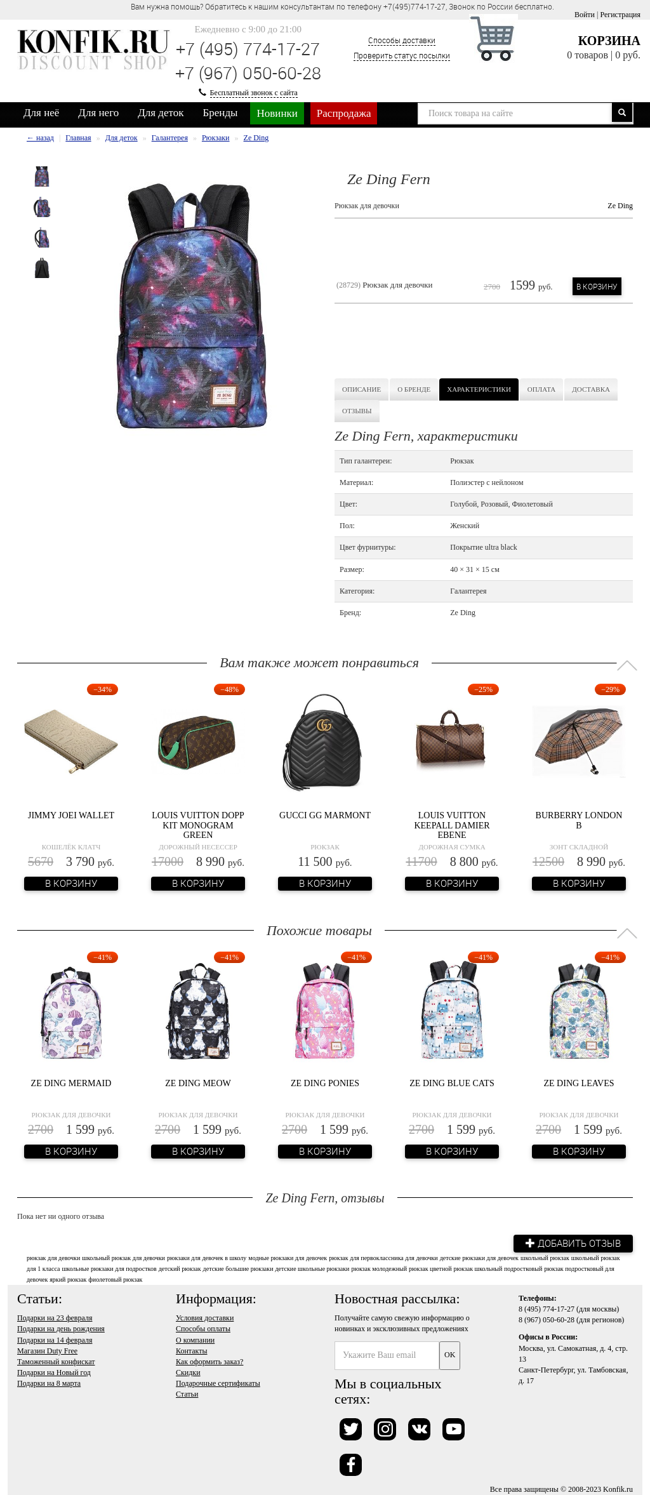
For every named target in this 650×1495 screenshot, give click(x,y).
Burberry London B (579, 820)
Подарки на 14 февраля (54, 1339)
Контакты (192, 1350)
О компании (195, 1339)
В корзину (597, 286)
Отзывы (357, 411)
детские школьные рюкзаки (312, 1268)
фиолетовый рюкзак (115, 1279)
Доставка (591, 389)
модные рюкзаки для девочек (287, 1257)
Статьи (187, 1394)
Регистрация (620, 14)
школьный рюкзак (545, 1257)
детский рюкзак (180, 1268)
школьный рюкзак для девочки (123, 1257)
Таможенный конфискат (56, 1361)
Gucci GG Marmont (325, 815)
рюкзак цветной (430, 1268)
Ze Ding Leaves (579, 1083)
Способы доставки (401, 40)
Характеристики (479, 389)
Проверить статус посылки (402, 55)
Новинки (276, 113)
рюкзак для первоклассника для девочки (383, 1257)
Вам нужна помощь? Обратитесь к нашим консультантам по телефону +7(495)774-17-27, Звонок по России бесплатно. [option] (342, 6)
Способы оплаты (203, 1328)
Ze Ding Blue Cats (451, 1083)
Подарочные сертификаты (218, 1383)
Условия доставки (205, 1317)
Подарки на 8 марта (49, 1383)
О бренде (413, 389)
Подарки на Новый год (54, 1372)
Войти (584, 14)
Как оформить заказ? (209, 1361)
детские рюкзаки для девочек (479, 1257)
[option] (42, 176)
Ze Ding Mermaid (71, 1083)
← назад (40, 137)
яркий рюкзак (68, 1279)
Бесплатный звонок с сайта (254, 92)
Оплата (541, 389)
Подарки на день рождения (61, 1328)
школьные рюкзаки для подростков (109, 1268)
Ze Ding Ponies (325, 1083)
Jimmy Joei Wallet (71, 815)
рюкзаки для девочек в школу (206, 1257)
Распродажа (344, 113)
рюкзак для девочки (53, 1257)
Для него (98, 113)
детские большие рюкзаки (238, 1268)
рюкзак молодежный (379, 1268)
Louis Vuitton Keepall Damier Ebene (451, 825)
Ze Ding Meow (197, 1083)
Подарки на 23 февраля (54, 1317)
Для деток (160, 113)
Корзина (609, 41)
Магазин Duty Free (47, 1350)
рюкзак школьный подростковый (498, 1268)
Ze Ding (620, 205)
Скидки (188, 1372)
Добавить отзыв (572, 1243)
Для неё (41, 113)
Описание (361, 389)
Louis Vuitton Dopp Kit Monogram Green (198, 825)
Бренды (220, 113)
